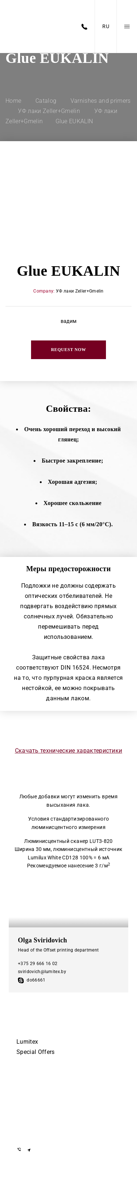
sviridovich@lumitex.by (42, 971)
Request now (68, 349)
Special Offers (35, 1051)
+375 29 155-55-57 (40, 1095)
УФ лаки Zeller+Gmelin (80, 291)
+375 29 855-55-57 (40, 1106)
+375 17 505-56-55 (40, 1084)
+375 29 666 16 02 (37, 963)
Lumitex (27, 1041)
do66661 (32, 980)
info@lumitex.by (37, 1130)
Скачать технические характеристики (68, 750)
